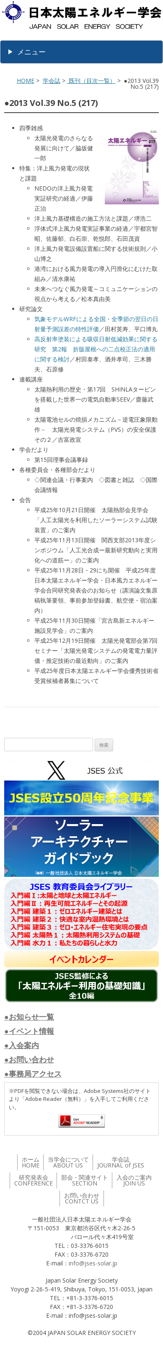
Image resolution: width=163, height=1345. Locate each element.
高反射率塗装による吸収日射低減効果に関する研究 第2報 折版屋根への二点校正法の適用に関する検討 (96, 349)
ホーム (30, 1162)
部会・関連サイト (84, 1180)
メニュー (31, 52)
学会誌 (51, 81)
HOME (25, 81)
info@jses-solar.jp (93, 1263)
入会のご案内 (134, 1180)
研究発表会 (33, 1180)
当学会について (68, 1162)
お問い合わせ (81, 1198)
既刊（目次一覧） (91, 81)
